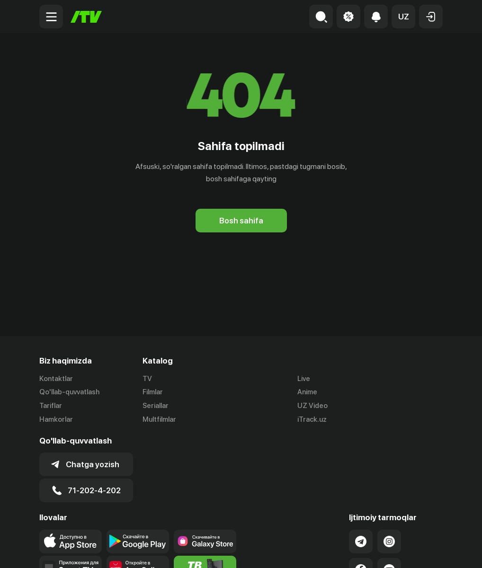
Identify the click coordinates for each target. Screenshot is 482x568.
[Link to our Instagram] (389, 541)
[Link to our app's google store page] (138, 541)
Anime (307, 392)
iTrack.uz (312, 419)
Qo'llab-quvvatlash (69, 392)
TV (147, 378)
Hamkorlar (56, 419)
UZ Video (312, 405)
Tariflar (50, 405)
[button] (403, 16)
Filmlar (153, 392)
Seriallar (156, 405)
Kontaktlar (56, 378)
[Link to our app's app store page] (70, 541)
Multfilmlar (159, 419)
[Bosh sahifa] (86, 17)
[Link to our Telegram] (361, 541)
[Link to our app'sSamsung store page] (205, 541)
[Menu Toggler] (51, 16)
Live (303, 378)
